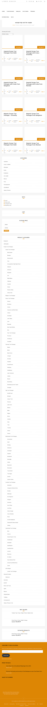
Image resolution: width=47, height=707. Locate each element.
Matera (8, 407)
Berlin (8, 350)
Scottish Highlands (11, 519)
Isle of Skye (9, 505)
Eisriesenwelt (10, 258)
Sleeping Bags (7, 594)
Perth (8, 516)
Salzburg (9, 281)
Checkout (26, 705)
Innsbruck (9, 269)
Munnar (5, 178)
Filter (6, 230)
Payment (41, 703)
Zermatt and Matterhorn (12, 562)
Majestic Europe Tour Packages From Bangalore (34, 114)
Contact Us (22, 705)
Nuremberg (9, 381)
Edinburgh (9, 493)
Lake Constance (10, 373)
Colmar (8, 312)
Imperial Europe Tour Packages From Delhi (10, 52)
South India (25, 11)
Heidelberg (9, 370)
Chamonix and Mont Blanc (12, 309)
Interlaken (9, 542)
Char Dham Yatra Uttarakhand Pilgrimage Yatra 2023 (18, 666)
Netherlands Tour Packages (11, 436)
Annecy (8, 301)
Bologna (9, 396)
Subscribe (6, 655)
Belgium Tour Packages (10, 295)
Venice (8, 430)
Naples (8, 413)
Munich (8, 378)
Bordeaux (9, 304)
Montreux (9, 554)
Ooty (5, 181)
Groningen (9, 450)
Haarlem (9, 453)
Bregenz (9, 255)
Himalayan (6, 167)
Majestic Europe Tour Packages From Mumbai (33, 144)
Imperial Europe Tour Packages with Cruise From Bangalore (12, 84)
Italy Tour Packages (10, 390)
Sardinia (9, 419)
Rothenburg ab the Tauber (12, 384)
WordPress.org (8, 205)
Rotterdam (9, 468)
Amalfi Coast (10, 393)
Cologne (9, 355)
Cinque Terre (10, 399)
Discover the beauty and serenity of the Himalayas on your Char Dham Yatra (24, 671)
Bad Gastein (9, 252)
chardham (6, 161)
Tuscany (9, 427)
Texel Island (9, 470)
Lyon (8, 321)
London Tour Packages (12, 571)
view (20, 58)
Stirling (8, 525)
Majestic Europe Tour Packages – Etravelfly (10, 114)
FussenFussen (10, 364)
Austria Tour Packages (10, 249)
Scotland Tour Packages (10, 482)
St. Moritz (9, 557)
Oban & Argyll (10, 511)
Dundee (9, 490)
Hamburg (9, 367)
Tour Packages (10, 11)
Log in (6, 200)
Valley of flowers (7, 190)
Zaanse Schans (10, 479)
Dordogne (9, 315)
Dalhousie (8, 577)
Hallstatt (9, 266)
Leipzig (8, 376)
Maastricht (9, 465)
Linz (8, 275)
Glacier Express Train (11, 536)
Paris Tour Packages (11, 332)
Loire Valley (9, 318)
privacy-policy (12, 703)
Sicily (8, 422)
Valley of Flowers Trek (8, 603)
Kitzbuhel (9, 272)
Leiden (8, 462)
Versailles (9, 341)
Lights (5, 588)
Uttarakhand (6, 187)
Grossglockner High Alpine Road (13, 264)
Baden (8, 347)
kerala (5, 170)
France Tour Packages (10, 298)
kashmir (5, 582)
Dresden (9, 358)
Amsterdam (9, 439)
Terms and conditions (31, 703)
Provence (9, 335)
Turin (8, 424)
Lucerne (9, 551)
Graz (8, 261)
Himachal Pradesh (7, 574)
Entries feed (7, 202)
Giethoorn (9, 447)
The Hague (9, 473)
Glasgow (9, 499)
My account (6, 703)
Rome (8, 416)
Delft (8, 442)
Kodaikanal (6, 173)
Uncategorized (7, 184)
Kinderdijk (9, 459)
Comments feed (8, 203)
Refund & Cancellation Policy (21, 703)
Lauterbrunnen (10, 548)
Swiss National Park (11, 559)
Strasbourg (9, 338)
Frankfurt (9, 361)
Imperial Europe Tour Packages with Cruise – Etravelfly (33, 52)
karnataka (6, 580)
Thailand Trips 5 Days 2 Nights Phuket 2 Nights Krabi (22, 613)
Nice (8, 330)
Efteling (8, 445)
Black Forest (9, 353)
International (5, 17)
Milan (8, 410)
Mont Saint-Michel (11, 327)
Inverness (9, 502)
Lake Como (9, 404)
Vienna (8, 287)
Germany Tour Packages (10, 344)
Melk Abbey (9, 278)
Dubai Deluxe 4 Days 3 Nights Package (19, 620)
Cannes (8, 307)
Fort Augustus (10, 496)
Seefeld (9, 284)
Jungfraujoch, (9, 545)
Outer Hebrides (10, 513)
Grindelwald (9, 539)
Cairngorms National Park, (12, 488)
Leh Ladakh (6, 175)
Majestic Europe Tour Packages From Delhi (10, 144)
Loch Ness (9, 508)
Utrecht (8, 476)
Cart (37, 703)
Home (3, 11)
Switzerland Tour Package (11, 528)
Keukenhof (9, 456)
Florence (9, 401)
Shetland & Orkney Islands (12, 522)
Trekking (32, 11)
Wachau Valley (10, 289)
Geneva (9, 534)
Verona (8, 433)
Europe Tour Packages (8, 246)
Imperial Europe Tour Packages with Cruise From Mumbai (34, 84)
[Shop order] (7, 34)
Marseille (9, 324)
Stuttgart (9, 387)
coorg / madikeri (7, 164)
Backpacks (6, 241)
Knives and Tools (7, 585)
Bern (8, 531)
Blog (12, 17)
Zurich (8, 565)
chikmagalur (6, 243)
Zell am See (9, 292)
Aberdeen (9, 485)
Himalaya (18, 11)
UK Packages (8, 568)
